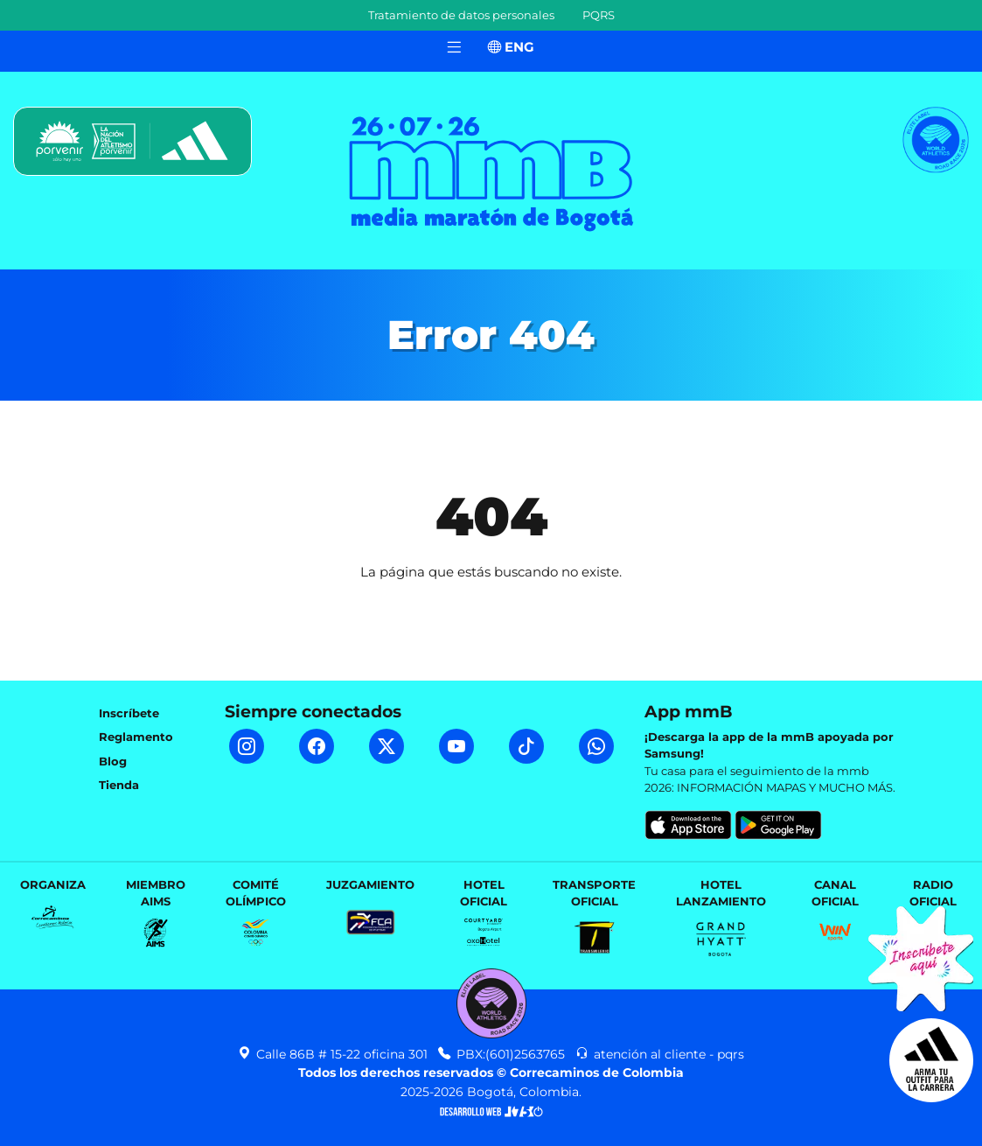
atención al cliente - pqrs (659, 1054)
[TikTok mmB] (526, 746)
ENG (511, 46)
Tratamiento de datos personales (461, 15)
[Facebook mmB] (316, 746)
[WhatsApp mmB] (596, 746)
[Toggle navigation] (454, 47)
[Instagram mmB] (246, 746)
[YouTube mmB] (456, 746)
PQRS (598, 15)
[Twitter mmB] (386, 746)
